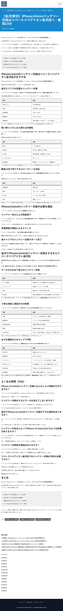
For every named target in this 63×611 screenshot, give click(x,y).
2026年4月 (4, 558)
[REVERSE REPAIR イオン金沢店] (4, 4)
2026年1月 (4, 567)
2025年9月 (4, 579)
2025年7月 (4, 585)
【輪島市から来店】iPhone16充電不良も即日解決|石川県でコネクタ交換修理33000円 (24, 550)
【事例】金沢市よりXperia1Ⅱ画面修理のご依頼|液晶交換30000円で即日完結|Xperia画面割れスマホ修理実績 (31, 547)
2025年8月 (4, 582)
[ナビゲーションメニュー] (60, 4)
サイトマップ (22, 602)
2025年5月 (4, 591)
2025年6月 (4, 588)
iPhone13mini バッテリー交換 (43, 519)
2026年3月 (4, 561)
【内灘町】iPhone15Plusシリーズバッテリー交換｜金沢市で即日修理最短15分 (23, 538)
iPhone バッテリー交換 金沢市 (27, 519)
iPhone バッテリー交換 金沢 (12, 519)
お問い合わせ (29, 602)
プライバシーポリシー (39, 602)
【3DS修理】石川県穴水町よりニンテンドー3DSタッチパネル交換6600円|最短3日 (24, 541)
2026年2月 (4, 564)
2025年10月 (4, 576)
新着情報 (12, 28)
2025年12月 (4, 570)
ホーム (3, 10)
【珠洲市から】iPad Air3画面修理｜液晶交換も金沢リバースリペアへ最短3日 (22, 544)
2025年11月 (4, 573)
